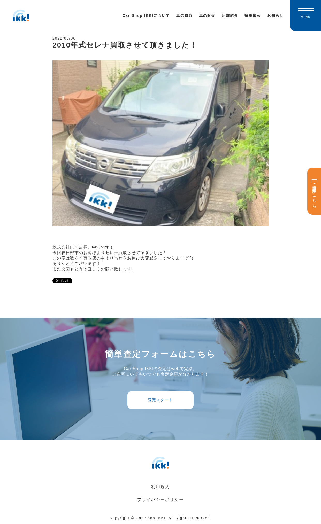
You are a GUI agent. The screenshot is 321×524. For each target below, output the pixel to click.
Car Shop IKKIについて (146, 15)
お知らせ (275, 15)
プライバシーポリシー (160, 499)
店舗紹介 (230, 15)
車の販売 (207, 15)
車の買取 (184, 15)
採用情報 (252, 15)
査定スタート (160, 400)
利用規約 (160, 486)
